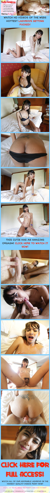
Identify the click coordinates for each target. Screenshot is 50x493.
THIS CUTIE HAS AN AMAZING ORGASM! (25, 243)
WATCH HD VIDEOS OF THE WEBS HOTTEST (25, 21)
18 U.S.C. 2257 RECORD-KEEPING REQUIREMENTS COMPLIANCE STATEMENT (25, 488)
